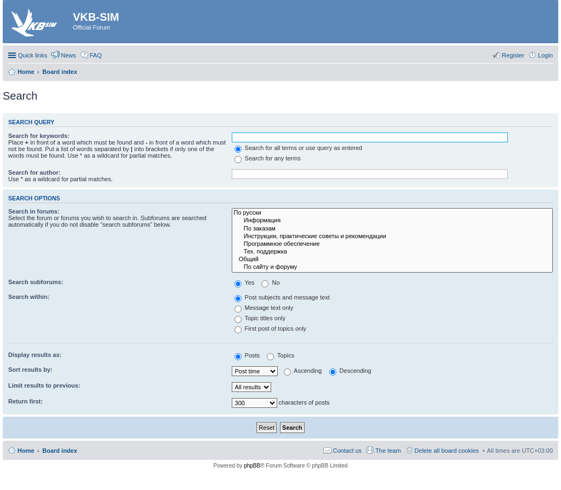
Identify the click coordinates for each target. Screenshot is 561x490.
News (68, 55)
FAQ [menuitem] (96, 55)
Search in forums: (34, 211)
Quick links (32, 55)
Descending (350, 370)
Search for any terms (267, 158)
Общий (392, 259)
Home (26, 450)
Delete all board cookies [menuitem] (447, 450)
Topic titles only (259, 318)
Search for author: (34, 172)
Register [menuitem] (513, 55)
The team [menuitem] (387, 450)
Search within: (28, 296)
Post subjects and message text (282, 297)
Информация (392, 220)
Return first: (25, 401)
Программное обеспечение (392, 244)
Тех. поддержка (392, 252)
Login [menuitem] (545, 55)
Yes (244, 282)
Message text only (264, 307)
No (270, 282)
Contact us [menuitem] (347, 450)
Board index (59, 450)
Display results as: (34, 354)
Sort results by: (30, 369)
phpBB (252, 466)
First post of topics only (270, 328)
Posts (247, 355)
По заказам (392, 229)
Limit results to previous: (44, 385)
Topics (280, 355)
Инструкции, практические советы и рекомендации (392, 236)
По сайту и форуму (392, 267)
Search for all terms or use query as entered (298, 148)
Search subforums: (35, 282)
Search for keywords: (39, 135)
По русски (392, 213)
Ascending (303, 370)
